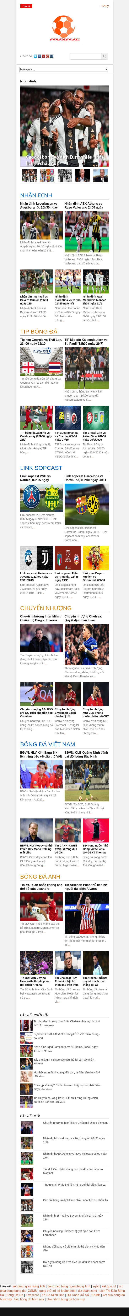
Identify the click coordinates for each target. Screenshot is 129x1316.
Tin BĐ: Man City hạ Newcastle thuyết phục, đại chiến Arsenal (35, 981)
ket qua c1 (109, 1286)
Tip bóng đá (38, 331)
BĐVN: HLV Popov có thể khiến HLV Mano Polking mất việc (36, 849)
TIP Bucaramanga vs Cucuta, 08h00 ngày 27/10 (66, 436)
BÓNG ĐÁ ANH (40, 876)
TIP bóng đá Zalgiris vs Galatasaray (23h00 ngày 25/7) (36, 436)
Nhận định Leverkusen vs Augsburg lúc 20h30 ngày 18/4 (39, 207)
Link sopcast (41, 468)
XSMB (32, 1290)
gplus (47, 56)
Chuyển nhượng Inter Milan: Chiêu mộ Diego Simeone (75, 1122)
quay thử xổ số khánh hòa (57, 1290)
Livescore (32, 1295)
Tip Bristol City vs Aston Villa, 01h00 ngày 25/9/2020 (94, 436)
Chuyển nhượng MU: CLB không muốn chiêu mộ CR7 (96, 713)
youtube (43, 56)
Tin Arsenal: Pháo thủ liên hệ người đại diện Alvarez (74, 1184)
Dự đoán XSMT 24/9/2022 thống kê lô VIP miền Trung (66, 1034)
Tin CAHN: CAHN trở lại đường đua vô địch (66, 849)
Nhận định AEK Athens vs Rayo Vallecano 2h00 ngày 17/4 (84, 207)
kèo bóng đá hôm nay (29, 1299)
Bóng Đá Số (15, 1295)
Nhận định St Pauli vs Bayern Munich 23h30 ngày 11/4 (34, 300)
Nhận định (36, 195)
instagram (51, 56)
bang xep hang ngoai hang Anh (68, 1286)
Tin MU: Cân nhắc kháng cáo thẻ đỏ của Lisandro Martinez (41, 888)
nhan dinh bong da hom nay (65, 1299)
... (52, 250)
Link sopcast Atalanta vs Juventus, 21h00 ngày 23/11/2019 (36, 577)
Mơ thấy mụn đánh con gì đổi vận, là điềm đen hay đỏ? (67, 1072)
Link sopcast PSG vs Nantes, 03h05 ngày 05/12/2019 (35, 480)
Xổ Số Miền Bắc (52, 1295)
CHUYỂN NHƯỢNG (46, 608)
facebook (39, 56)
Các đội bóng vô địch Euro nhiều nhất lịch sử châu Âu (75, 1200)
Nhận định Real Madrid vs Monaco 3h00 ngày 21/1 (94, 300)
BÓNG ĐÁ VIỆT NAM (47, 744)
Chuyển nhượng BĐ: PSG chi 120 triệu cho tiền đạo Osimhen (36, 713)
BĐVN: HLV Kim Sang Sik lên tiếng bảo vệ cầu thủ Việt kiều (41, 756)
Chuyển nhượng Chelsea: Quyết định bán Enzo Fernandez (83, 620)
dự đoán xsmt (87, 1290)
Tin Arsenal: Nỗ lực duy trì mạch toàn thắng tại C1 (95, 981)
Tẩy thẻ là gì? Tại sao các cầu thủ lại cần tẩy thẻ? (64, 1059)
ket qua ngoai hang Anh (29, 1286)
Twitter (35, 56)
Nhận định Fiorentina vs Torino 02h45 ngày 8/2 (68, 300)
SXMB (95, 1295)
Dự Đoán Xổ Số (78, 1295)
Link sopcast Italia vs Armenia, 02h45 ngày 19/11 (66, 577)
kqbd (96, 1286)
